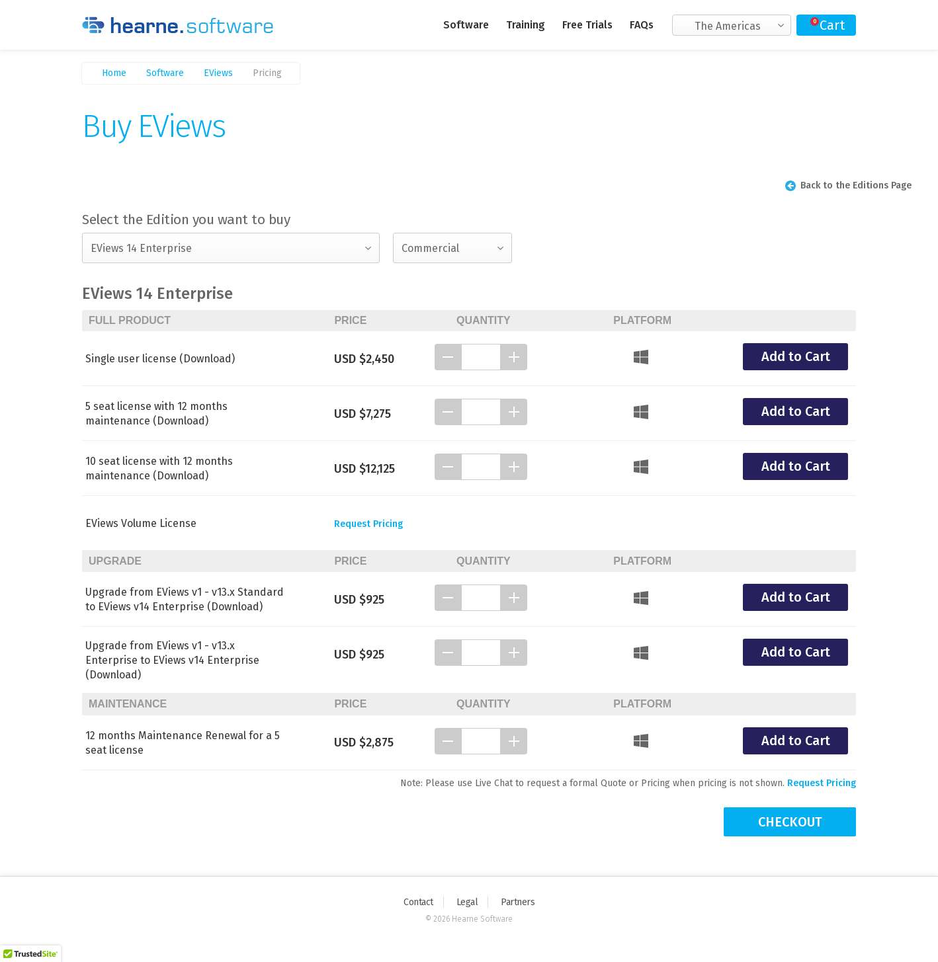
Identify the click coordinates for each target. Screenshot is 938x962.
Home (114, 73)
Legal (467, 902)
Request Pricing (368, 524)
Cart (832, 25)
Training (525, 25)
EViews (218, 73)
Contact (418, 902)
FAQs (642, 25)
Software (466, 25)
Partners (517, 902)
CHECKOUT (790, 822)
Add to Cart (795, 356)
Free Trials (587, 25)
